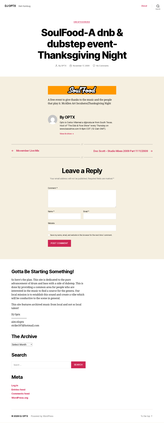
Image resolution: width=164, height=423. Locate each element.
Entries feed (18, 389)
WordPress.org (20, 397)
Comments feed (20, 393)
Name (51, 212)
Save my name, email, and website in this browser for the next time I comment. (81, 235)
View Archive (67, 134)
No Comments (103, 66)
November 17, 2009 (81, 66)
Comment (53, 188)
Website (51, 223)
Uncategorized (82, 22)
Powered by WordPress (42, 416)
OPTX (63, 66)
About (144, 6)
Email (86, 212)
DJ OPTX (10, 5)
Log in (14, 385)
